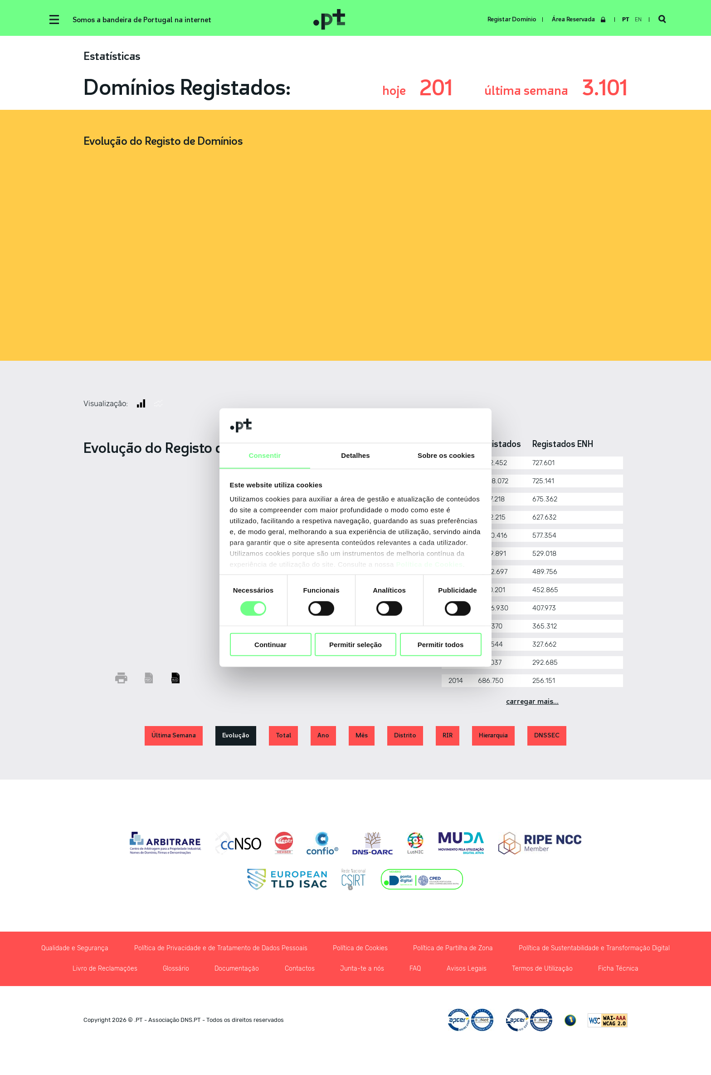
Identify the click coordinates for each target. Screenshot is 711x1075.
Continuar (270, 644)
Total (283, 736)
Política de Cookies (429, 565)
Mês (362, 736)
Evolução (235, 736)
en (637, 19)
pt (625, 19)
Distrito (405, 736)
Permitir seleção (355, 644)
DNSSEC (547, 736)
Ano (323, 736)
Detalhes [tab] (355, 455)
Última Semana (173, 736)
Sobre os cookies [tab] (446, 455)
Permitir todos (441, 644)
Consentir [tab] (265, 455)
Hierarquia (493, 736)
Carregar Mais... (532, 701)
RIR (448, 736)
